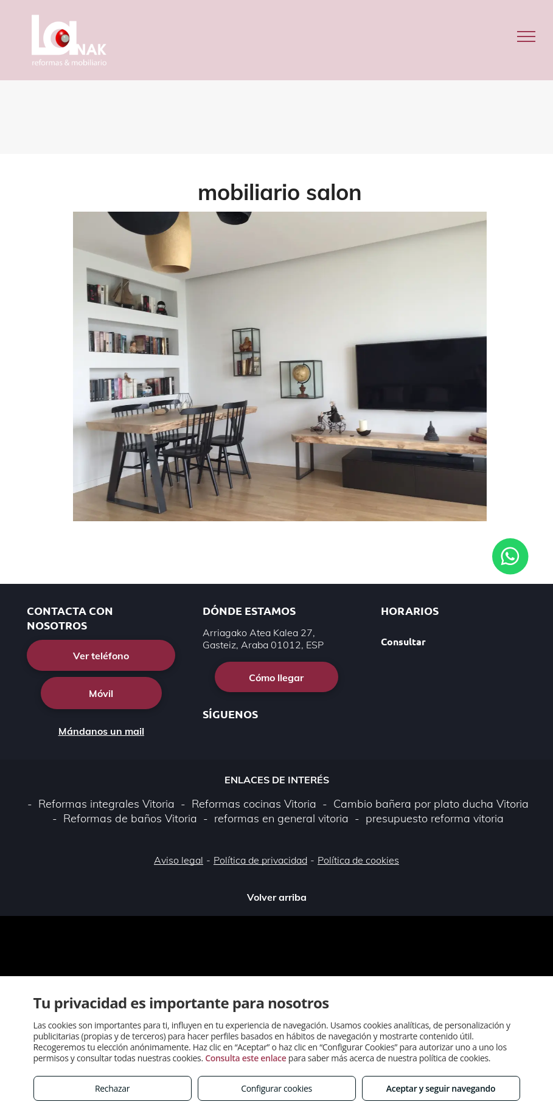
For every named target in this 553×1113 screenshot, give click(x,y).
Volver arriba (277, 897)
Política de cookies (358, 860)
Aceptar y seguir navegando (440, 1088)
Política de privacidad (260, 860)
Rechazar (112, 1088)
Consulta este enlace (245, 1058)
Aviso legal (178, 860)
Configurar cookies (276, 1088)
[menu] (526, 36)
